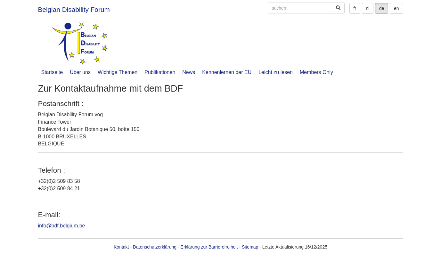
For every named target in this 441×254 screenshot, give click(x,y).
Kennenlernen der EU (226, 72)
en (396, 8)
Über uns (80, 72)
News (188, 72)
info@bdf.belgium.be (61, 225)
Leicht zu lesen (275, 72)
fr (355, 8)
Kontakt (121, 247)
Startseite (52, 72)
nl (368, 8)
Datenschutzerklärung (154, 247)
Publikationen (159, 72)
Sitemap (250, 247)
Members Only (316, 72)
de (381, 8)
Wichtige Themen (117, 72)
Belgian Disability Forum (74, 9)
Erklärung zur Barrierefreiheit (209, 247)
